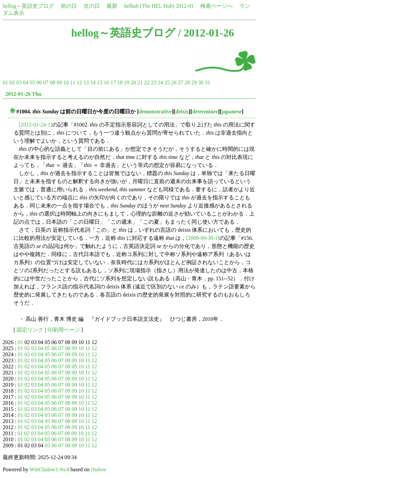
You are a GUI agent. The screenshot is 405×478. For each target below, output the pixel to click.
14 (92, 82)
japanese (232, 111)
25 (167, 82)
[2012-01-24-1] (35, 125)
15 (99, 82)
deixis (182, 111)
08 (52, 82)
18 (119, 82)
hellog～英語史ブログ (28, 6)
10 (66, 82)
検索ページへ (216, 6)
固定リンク (30, 330)
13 (86, 82)
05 (32, 82)
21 (140, 82)
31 (207, 82)
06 (39, 82)
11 (72, 82)
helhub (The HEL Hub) (149, 6)
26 (173, 82)
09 (59, 82)
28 (187, 82)
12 (79, 82)
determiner (205, 111)
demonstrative (155, 111)
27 (180, 82)
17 (113, 82)
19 (126, 82)
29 (194, 82)
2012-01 (185, 6)
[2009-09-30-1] (203, 238)
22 (146, 82)
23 (153, 82)
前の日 (69, 6)
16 (106, 82)
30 (200, 82)
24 (160, 82)
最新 (112, 6)
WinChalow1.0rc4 (49, 469)
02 (12, 82)
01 (5, 82)
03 (19, 82)
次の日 (92, 6)
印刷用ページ (64, 330)
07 (46, 82)
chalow (98, 469)
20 (133, 82)
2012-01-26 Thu (23, 94)
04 (25, 82)
